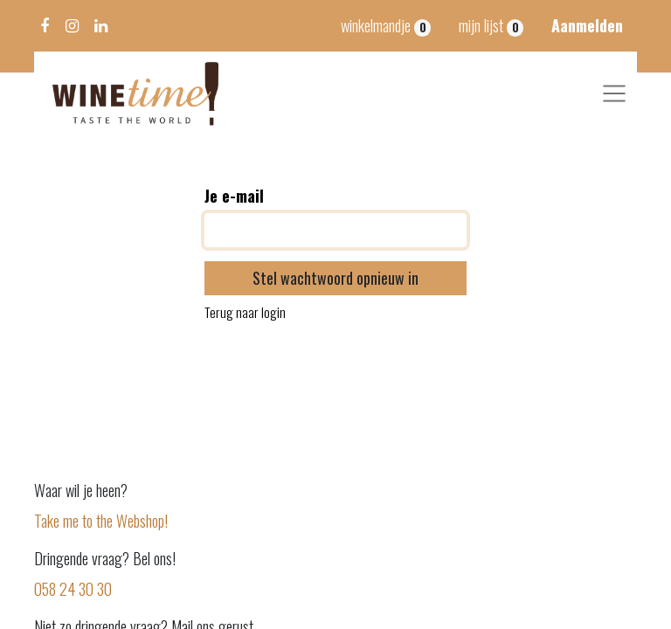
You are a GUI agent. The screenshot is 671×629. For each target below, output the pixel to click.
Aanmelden (587, 25)
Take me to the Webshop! (101, 520)
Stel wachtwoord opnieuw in (335, 277)
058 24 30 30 (74, 588)
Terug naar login (245, 312)
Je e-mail (234, 195)
